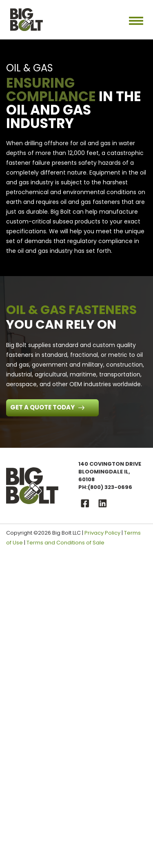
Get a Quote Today (43, 407)
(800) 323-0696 (110, 487)
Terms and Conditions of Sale (65, 542)
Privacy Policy (102, 533)
